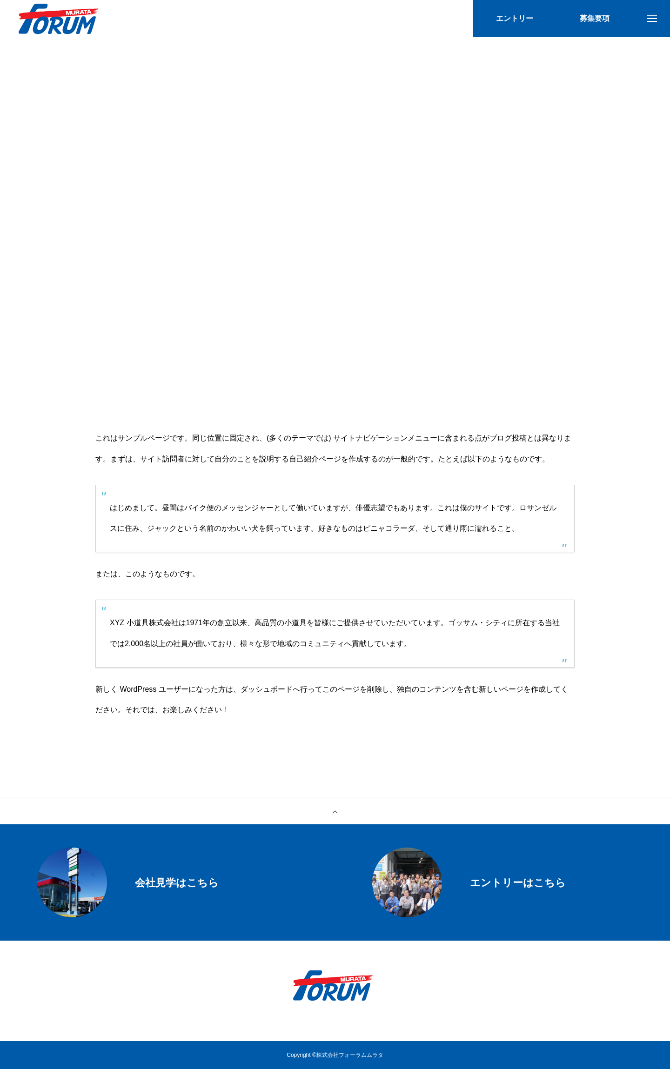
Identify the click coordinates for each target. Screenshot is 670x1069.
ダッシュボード (267, 689)
